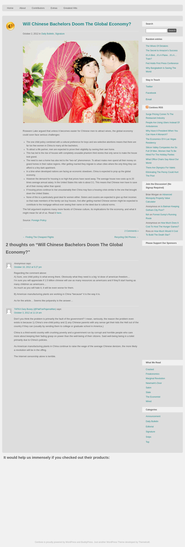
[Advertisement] (160, 302)
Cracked (150, 369)
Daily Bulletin (47, 33)
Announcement (153, 416)
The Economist (153, 397)
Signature (59, 33)
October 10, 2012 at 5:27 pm (28, 267)
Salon (148, 387)
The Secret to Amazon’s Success (162, 50)
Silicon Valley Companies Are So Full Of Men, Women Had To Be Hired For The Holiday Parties (161, 151)
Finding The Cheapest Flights (38, 237)
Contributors (38, 8)
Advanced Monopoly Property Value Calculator (159, 198)
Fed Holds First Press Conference (162, 63)
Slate (148, 392)
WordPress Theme (116, 542)
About (23, 8)
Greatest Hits (70, 8)
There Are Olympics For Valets (160, 167)
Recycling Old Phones (127, 237)
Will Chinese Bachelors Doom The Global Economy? (77, 23)
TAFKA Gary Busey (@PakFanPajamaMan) (35, 309)
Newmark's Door (154, 383)
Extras (54, 8)
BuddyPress (87, 542)
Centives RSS (156, 107)
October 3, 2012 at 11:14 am (28, 312)
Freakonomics (152, 374)
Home (10, 8)
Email (149, 99)
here (59, 213)
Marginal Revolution (155, 378)
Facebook (151, 92)
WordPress (71, 542)
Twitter (149, 86)
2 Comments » (131, 231)
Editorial (150, 426)
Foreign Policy (38, 220)
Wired (148, 401)
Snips (148, 437)
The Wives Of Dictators (157, 46)
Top (147, 442)
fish (147, 214)
